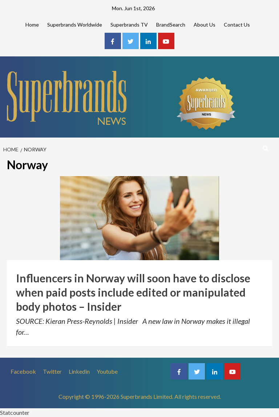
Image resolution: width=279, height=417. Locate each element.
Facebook (23, 371)
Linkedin (79, 371)
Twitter (52, 371)
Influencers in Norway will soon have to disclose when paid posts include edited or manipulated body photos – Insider (133, 292)
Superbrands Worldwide (74, 24)
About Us (204, 24)
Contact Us (237, 24)
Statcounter (14, 412)
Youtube (107, 371)
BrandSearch (170, 24)
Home (32, 24)
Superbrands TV (129, 24)
